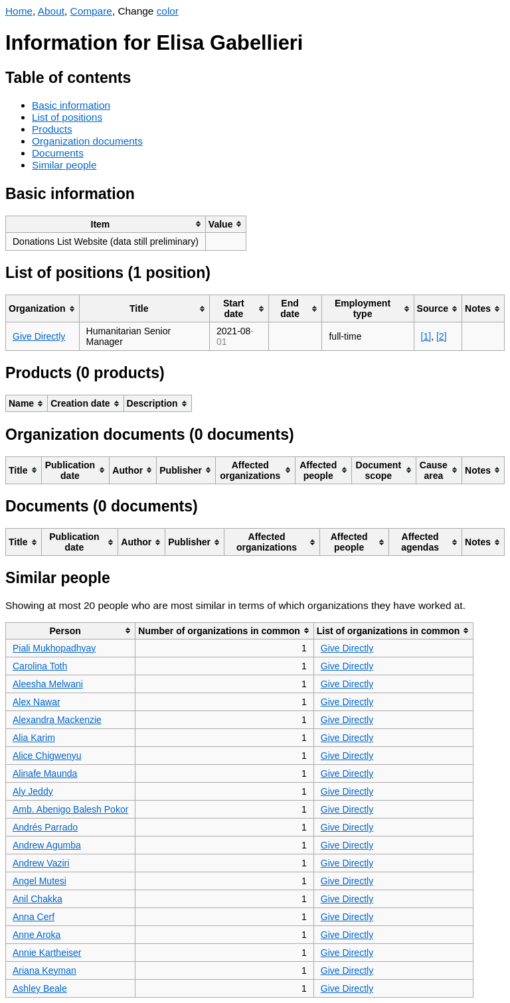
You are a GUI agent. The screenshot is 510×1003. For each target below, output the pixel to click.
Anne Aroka (36, 934)
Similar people (64, 164)
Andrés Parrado (45, 827)
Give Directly (39, 336)
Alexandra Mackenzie (57, 719)
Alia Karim (34, 737)
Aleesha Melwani (48, 684)
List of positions (67, 117)
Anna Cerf (33, 916)
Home (19, 11)
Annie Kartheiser (47, 952)
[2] (441, 336)
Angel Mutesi (39, 881)
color (168, 11)
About (51, 11)
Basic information (71, 105)
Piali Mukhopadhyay (54, 648)
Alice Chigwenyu (47, 755)
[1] (426, 336)
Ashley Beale (40, 988)
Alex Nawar (36, 702)
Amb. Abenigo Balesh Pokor (70, 809)
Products (52, 129)
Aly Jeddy (33, 791)
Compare (91, 11)
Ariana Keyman (44, 970)
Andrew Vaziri (41, 863)
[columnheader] (106, 224)
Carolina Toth (40, 666)
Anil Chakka (37, 899)
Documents (58, 153)
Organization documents (87, 141)
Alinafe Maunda (45, 773)
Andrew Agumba (47, 845)
